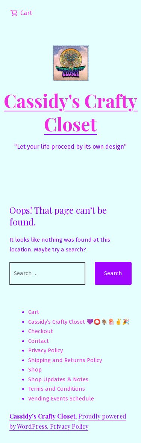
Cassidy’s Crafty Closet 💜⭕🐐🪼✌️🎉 (78, 321)
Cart (33, 312)
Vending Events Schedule (61, 398)
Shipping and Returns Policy (65, 360)
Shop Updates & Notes (58, 379)
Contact (38, 341)
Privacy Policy (45, 350)
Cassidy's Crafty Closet (71, 112)
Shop (35, 369)
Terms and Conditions (56, 388)
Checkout (40, 331)
